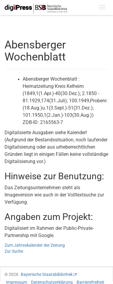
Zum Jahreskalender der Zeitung (35, 245)
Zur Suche (14, 251)
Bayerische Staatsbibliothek (47, 274)
